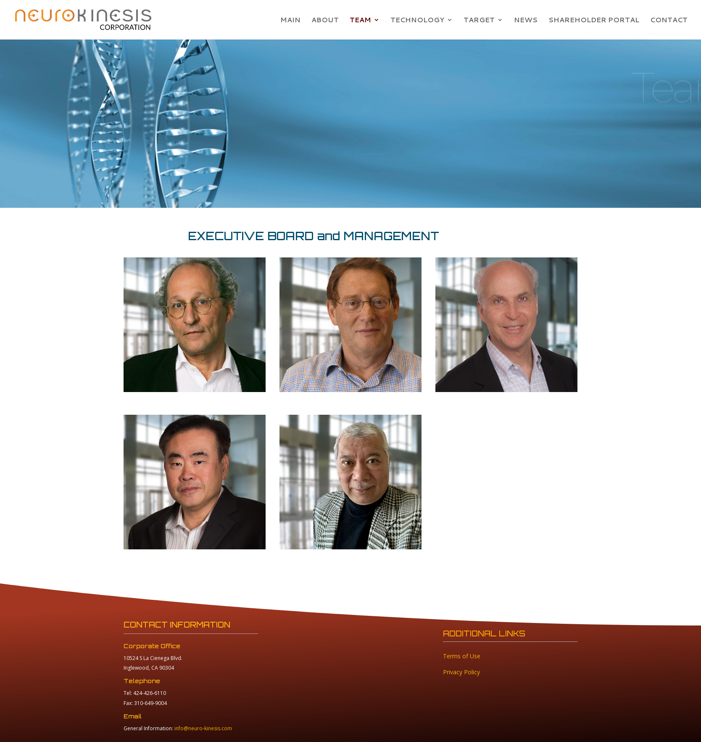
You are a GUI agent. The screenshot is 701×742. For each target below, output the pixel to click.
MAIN (290, 20)
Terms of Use (461, 656)
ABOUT (325, 20)
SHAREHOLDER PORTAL (593, 20)
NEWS (526, 20)
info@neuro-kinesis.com (203, 728)
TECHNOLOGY (417, 20)
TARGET (479, 20)
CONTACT (669, 20)
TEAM (360, 20)
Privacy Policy (461, 672)
